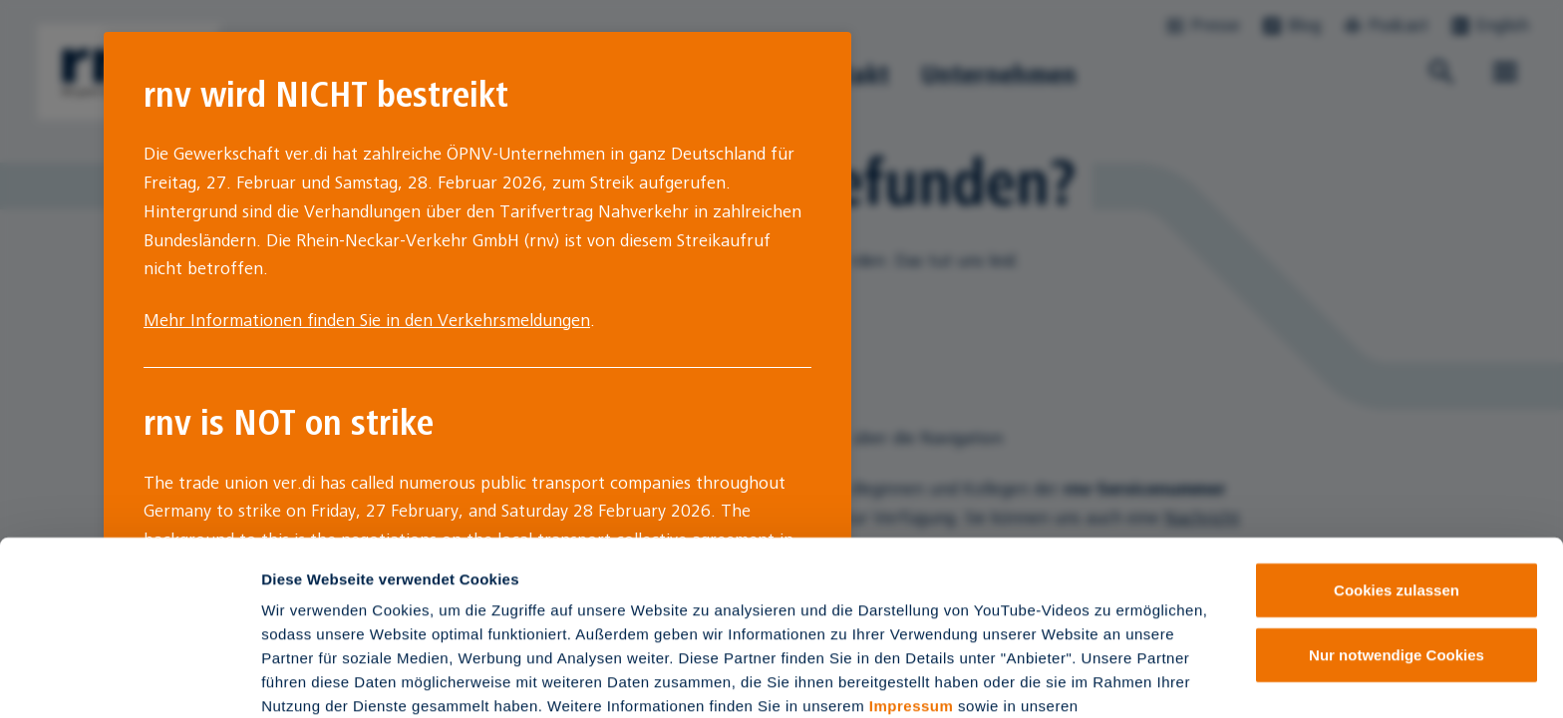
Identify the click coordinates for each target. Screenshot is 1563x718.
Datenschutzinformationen (361, 613)
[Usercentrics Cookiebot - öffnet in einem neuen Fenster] (129, 679)
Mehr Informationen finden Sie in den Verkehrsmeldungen (367, 320)
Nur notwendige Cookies (1396, 540)
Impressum (911, 589)
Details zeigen (1060, 678)
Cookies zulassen (1396, 474)
